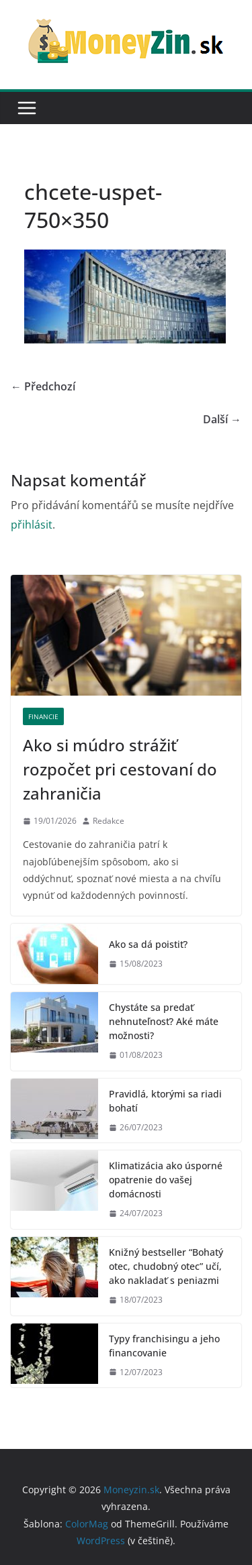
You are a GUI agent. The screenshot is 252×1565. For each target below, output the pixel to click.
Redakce (108, 820)
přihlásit (31, 524)
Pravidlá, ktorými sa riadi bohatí (165, 1100)
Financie (43, 716)
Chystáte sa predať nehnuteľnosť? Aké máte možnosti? (163, 1021)
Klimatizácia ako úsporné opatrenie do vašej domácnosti (165, 1179)
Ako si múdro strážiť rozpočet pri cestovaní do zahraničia (120, 769)
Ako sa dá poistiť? (148, 944)
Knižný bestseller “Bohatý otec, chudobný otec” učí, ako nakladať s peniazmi (166, 1266)
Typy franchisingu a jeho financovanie (164, 1345)
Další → (222, 419)
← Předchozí (43, 386)
